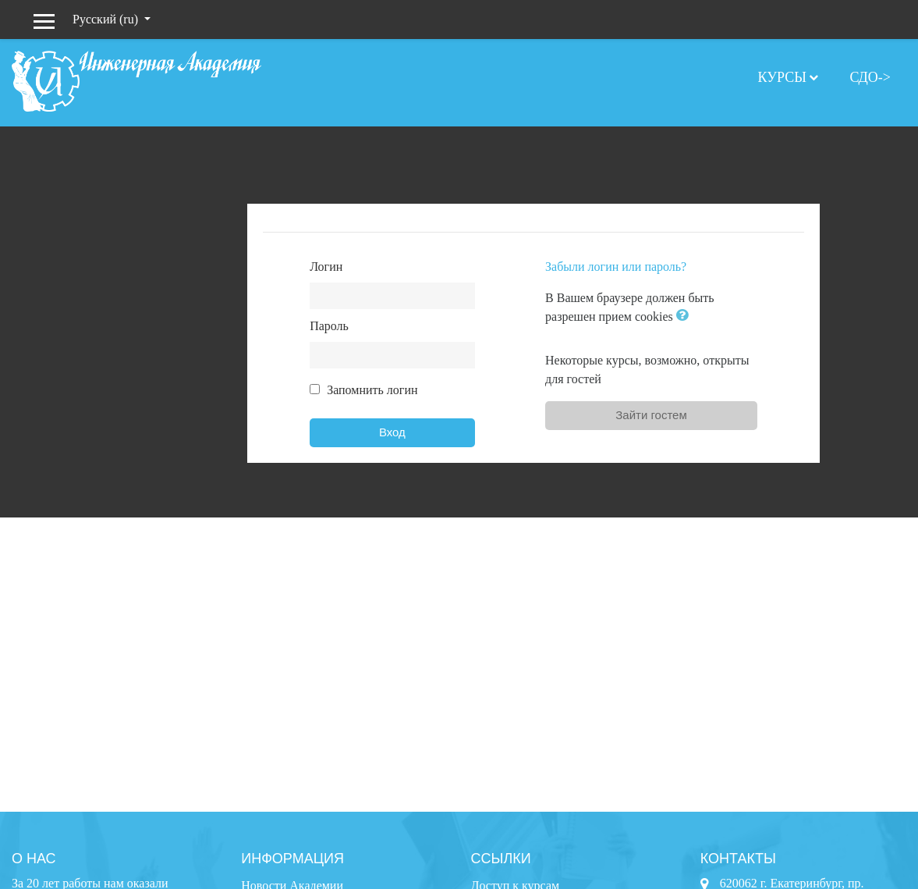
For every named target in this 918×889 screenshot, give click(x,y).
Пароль (329, 325)
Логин (326, 266)
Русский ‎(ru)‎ (107, 19)
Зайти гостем (651, 414)
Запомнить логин (372, 389)
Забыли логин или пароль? (615, 266)
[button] (685, 316)
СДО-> (870, 77)
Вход (392, 432)
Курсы (782, 77)
